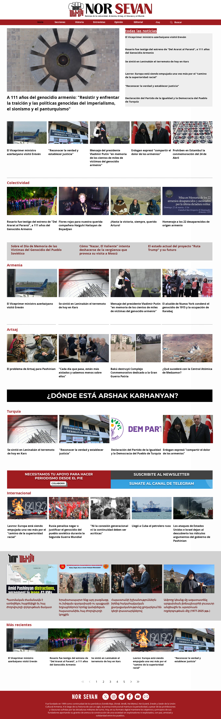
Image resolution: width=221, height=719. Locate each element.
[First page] (83, 682)
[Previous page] (90, 682)
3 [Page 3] (110, 682)
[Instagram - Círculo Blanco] (113, 696)
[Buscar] (179, 22)
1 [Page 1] (96, 682)
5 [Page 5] (124, 682)
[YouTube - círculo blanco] (138, 696)
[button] (60, 22)
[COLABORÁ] (58, 483)
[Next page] (131, 682)
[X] (105, 696)
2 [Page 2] (103, 682)
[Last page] (138, 682)
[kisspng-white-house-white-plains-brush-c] (146, 696)
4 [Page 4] (117, 682)
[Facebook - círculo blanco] (130, 696)
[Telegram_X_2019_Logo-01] (121, 696)
